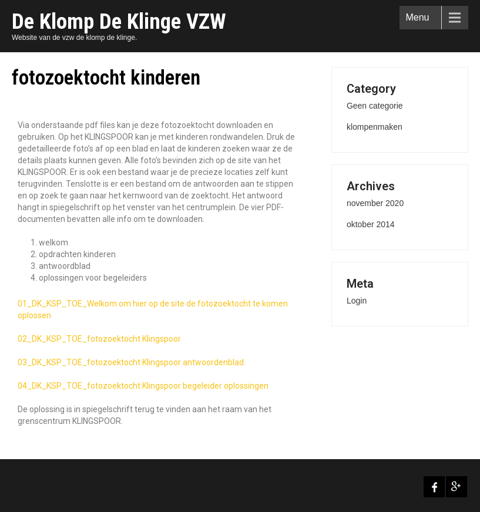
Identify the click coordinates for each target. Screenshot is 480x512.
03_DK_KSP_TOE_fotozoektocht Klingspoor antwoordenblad (131, 362)
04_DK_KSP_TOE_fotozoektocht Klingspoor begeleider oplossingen (143, 385)
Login (357, 300)
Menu (417, 17)
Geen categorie (375, 105)
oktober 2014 (371, 224)
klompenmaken (374, 127)
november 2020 (375, 203)
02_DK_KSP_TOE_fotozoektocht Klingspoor (99, 338)
